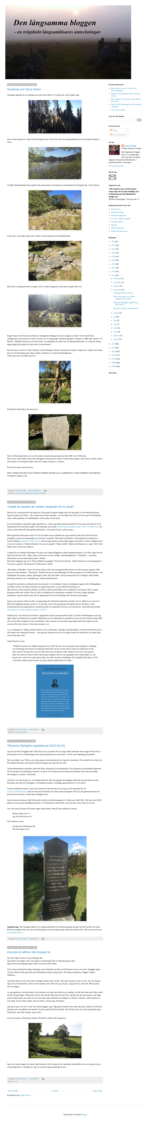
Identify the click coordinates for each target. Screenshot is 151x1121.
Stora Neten (34, 493)
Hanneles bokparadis (118, 215)
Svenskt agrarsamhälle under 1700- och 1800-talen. (78, 526)
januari (116, 339)
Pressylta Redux (117, 222)
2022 (114, 249)
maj (115, 324)
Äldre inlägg (97, 1091)
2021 (114, 253)
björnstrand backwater (119, 231)
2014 (114, 344)
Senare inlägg (13, 1091)
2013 (114, 348)
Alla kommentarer (118, 135)
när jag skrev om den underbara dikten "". (27, 610)
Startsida (55, 1091)
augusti (116, 313)
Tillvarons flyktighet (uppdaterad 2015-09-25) (36, 745)
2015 (114, 275)
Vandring (42, 493)
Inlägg (113, 130)
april (115, 328)
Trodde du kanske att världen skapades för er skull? (40, 506)
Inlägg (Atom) (25, 1095)
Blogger (84, 1115)
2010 (114, 359)
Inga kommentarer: (34, 490)
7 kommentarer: (33, 1079)
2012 (114, 351)
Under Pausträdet (117, 228)
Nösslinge (26, 493)
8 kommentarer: (33, 939)
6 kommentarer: (33, 729)
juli (115, 317)
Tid (16, 1081)
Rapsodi (114, 225)
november (117, 282)
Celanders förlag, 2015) (30, 541)
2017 (114, 268)
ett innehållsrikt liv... (15, 932)
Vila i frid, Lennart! (118, 110)
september (118, 290)
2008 (114, 366)
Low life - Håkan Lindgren (121, 219)
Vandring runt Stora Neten (24, 89)
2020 (114, 257)
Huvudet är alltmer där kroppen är (29, 952)
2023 (114, 245)
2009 (114, 363)
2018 (114, 264)
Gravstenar (18, 493)
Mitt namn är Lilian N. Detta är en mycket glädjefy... (123, 89)
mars (116, 332)
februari (117, 336)
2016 (114, 271)
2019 (114, 260)
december (117, 279)
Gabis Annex (116, 209)
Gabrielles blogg (117, 212)
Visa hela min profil (116, 166)
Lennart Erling (130, 146)
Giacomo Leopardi (21, 732)
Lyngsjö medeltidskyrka (17, 791)
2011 (114, 355)
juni (115, 320)
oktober (117, 286)
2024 (114, 242)
